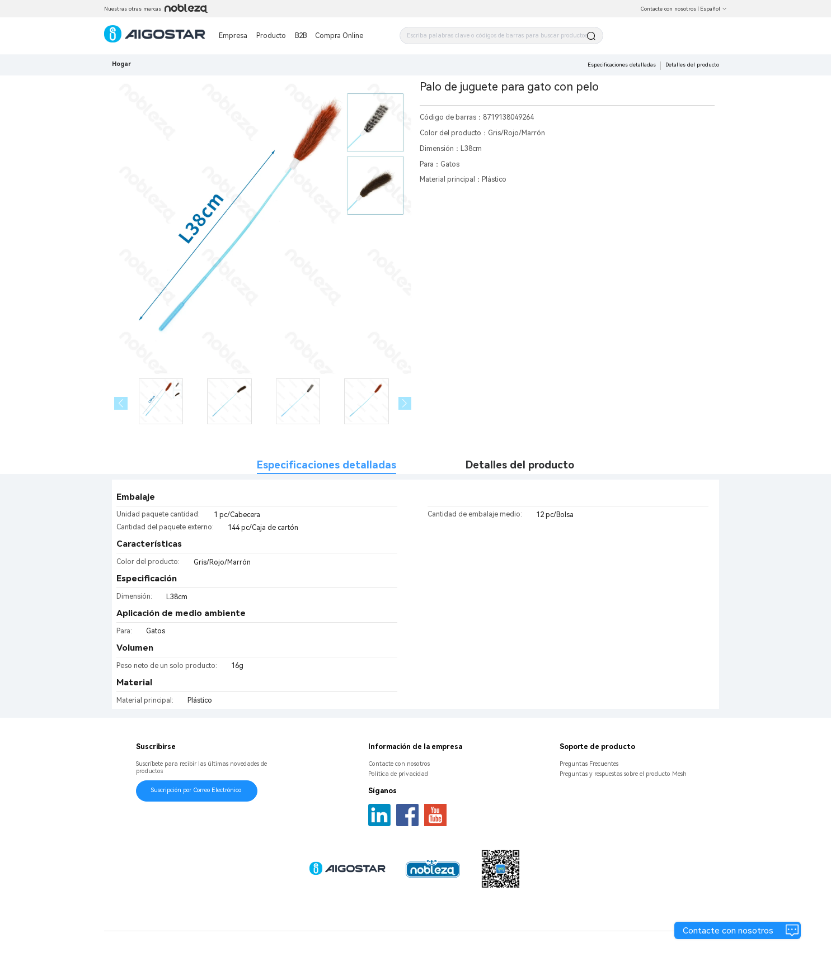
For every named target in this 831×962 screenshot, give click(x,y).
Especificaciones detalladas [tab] (326, 465)
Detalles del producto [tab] (520, 465)
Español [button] (713, 9)
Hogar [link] (121, 64)
